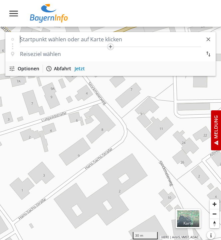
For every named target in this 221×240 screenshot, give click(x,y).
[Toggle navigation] (13, 13)
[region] (110, 133)
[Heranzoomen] (214, 204)
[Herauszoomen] (214, 214)
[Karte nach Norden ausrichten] (214, 223)
